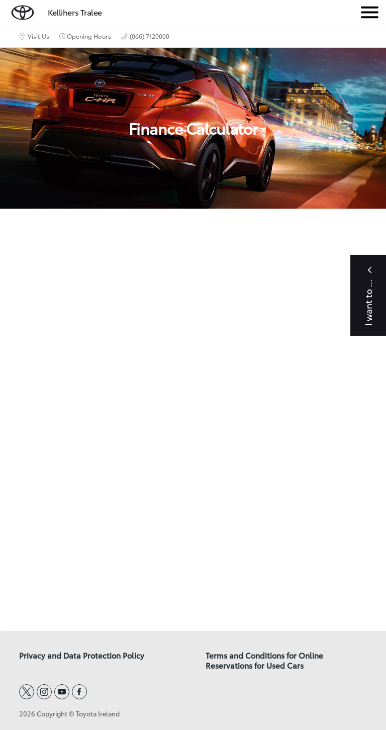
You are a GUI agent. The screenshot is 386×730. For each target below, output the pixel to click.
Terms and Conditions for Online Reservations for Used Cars (264, 661)
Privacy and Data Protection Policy (81, 656)
